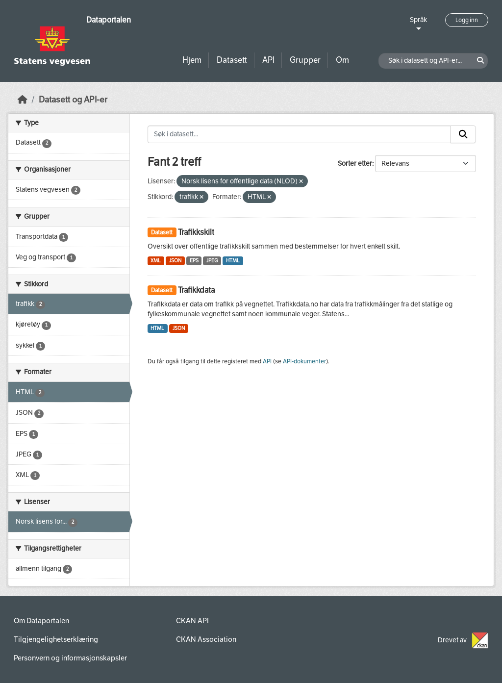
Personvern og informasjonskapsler (70, 658)
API (268, 60)
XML (156, 260)
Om (342, 60)
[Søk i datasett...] (300, 134)
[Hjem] (22, 100)
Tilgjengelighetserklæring (56, 639)
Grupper (305, 60)
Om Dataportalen (41, 620)
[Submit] (463, 134)
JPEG (212, 260)
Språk (418, 20)
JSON (175, 260)
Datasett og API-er (73, 100)
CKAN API (192, 620)
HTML (233, 260)
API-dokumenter (304, 361)
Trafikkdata (196, 290)
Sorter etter (355, 163)
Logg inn (466, 20)
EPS (194, 260)
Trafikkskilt (196, 232)
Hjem (191, 60)
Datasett (232, 60)
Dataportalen (108, 20)
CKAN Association (206, 639)
